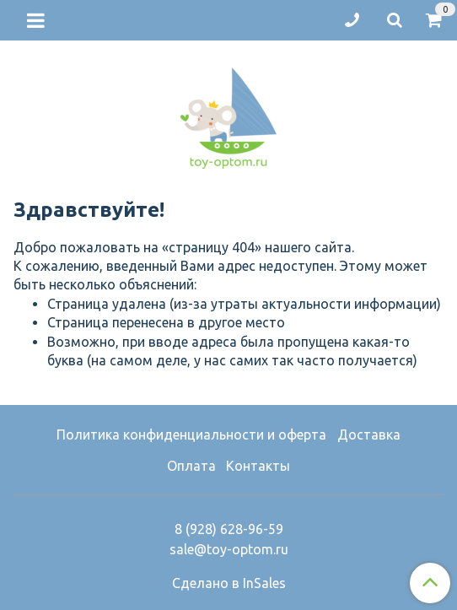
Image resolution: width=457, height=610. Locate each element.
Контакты (258, 465)
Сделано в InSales (229, 583)
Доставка (369, 434)
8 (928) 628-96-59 (229, 529)
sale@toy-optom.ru (228, 549)
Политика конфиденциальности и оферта (191, 434)
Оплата (191, 465)
